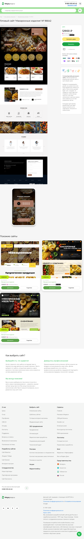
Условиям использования (73, 501)
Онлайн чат (60, 422)
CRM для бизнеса (62, 418)
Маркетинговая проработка (38, 437)
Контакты (5, 429)
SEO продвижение (36, 426)
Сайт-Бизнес (6, 460)
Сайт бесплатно (7, 479)
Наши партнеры (7, 471)
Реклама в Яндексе (63, 414)
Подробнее (29, 287)
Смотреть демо (71, 39)
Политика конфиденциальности (53, 510)
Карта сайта (47, 513)
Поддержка (5, 433)
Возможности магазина (9, 441)
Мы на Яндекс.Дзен (63, 456)
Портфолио (5, 418)
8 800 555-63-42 (71, 3)
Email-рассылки (62, 426)
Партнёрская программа (10, 475)
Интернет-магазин (8, 463)
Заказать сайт (72, 5)
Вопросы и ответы (7, 437)
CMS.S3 (4, 422)
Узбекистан (62, 472)
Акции (32, 464)
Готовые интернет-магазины (39, 418)
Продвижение (34, 430)
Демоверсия (10, 287)
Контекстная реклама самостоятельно (42, 456)
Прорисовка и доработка (65, 445)
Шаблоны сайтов (35, 414)
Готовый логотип (62, 441)
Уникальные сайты (35, 411)
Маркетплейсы (35, 469)
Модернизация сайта (36, 422)
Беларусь (61, 464)
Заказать (71, 44)
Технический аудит (35, 445)
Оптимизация (34, 433)
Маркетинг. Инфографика (65, 453)
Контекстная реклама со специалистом (42, 453)
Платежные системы (8, 444)
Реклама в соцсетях (36, 460)
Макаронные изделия (7, 282)
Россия (60, 475)
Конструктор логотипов (64, 429)
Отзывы (4, 426)
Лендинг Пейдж (7, 456)
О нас (3, 414)
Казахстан (61, 468)
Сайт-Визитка (6, 452)
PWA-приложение (62, 433)
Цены (3, 411)
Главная (59, 411)
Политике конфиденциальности (53, 501)
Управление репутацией (37, 441)
